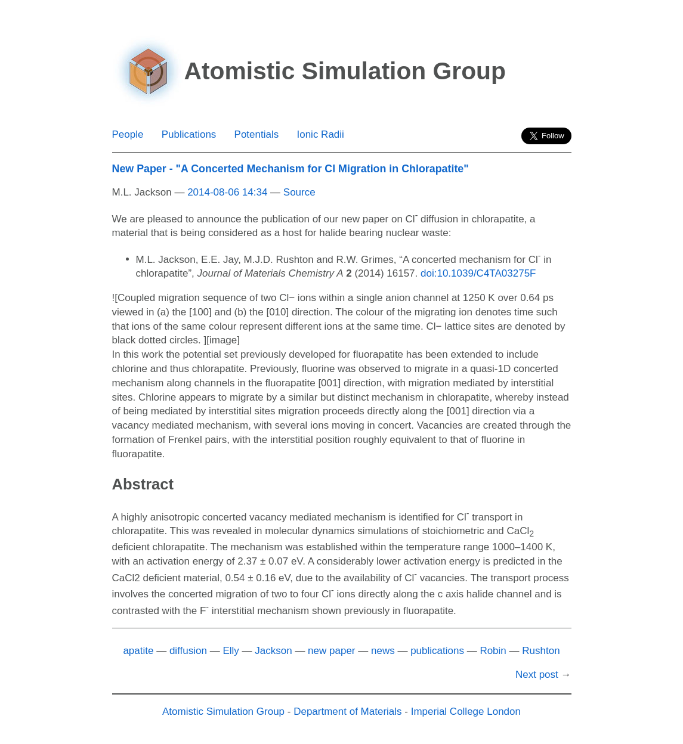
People (128, 134)
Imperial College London (466, 711)
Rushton (541, 650)
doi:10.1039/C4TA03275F (478, 273)
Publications (189, 134)
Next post (536, 674)
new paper (331, 650)
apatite (138, 650)
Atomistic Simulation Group (223, 711)
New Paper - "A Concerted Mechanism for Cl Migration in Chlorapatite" (290, 169)
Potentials (256, 134)
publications (437, 650)
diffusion (188, 650)
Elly (230, 650)
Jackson (273, 650)
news (383, 650)
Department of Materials (347, 711)
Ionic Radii (320, 134)
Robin (493, 650)
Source (299, 192)
